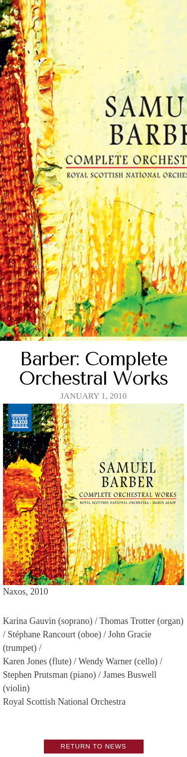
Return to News (94, 746)
